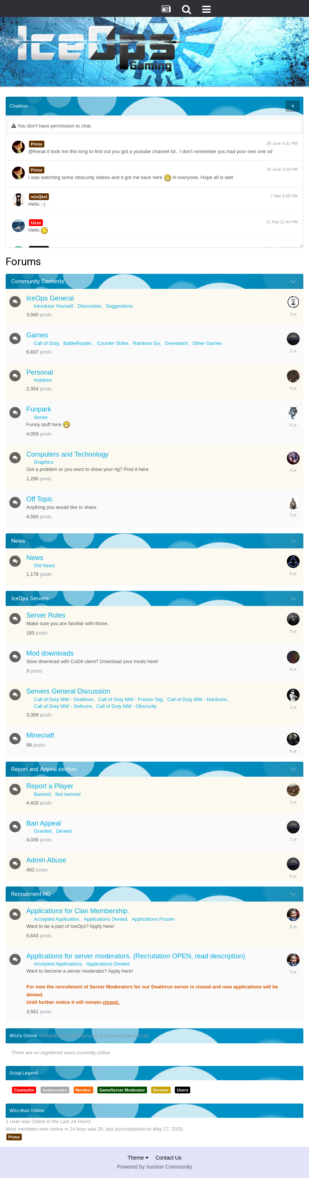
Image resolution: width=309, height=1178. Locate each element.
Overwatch (176, 343)
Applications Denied (105, 919)
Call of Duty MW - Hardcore (197, 699)
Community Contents (37, 281)
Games (37, 335)
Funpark (38, 409)
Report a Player (49, 786)
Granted (43, 831)
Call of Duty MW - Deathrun (64, 699)
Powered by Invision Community (154, 1167)
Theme (137, 1158)
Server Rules (45, 615)
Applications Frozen (153, 919)
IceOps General (50, 298)
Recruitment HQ (30, 894)
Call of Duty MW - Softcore (63, 706)
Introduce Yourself (53, 306)
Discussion (89, 306)
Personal (39, 372)
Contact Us (168, 1158)
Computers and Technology (67, 454)
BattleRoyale (77, 343)
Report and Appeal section (44, 769)
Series (41, 417)
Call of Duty (46, 343)
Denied (63, 831)
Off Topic (39, 499)
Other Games (207, 343)
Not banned (67, 794)
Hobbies (43, 380)
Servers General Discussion (68, 691)
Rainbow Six (146, 343)
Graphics (43, 462)
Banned (42, 794)
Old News (44, 565)
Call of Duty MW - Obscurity (126, 706)
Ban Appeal (43, 823)
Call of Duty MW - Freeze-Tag (130, 699)
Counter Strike (112, 343)
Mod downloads (50, 653)
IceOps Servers (30, 598)
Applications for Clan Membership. (77, 911)
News (18, 540)
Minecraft (40, 735)
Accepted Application (56, 919)
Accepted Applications (58, 964)
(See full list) (135, 1035)
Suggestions (119, 306)
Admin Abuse (46, 860)
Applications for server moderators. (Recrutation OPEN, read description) (135, 956)
